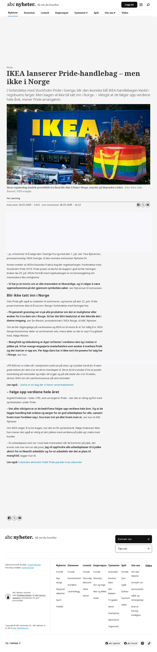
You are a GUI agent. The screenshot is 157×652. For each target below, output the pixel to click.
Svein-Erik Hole (28, 567)
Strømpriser (113, 613)
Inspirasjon (61, 12)
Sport (58, 600)
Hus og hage (99, 584)
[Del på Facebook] (138, 205)
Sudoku (124, 591)
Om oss (109, 12)
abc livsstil (132, 643)
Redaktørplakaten (24, 595)
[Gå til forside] (33, 4)
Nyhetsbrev (113, 619)
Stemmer (29, 12)
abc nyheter (114, 643)
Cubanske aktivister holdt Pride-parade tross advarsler (50, 462)
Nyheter (13, 12)
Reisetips (97, 578)
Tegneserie (113, 626)
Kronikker (72, 584)
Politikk (59, 606)
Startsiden (113, 571)
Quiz (123, 578)
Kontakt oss (125, 539)
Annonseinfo (137, 589)
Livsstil (45, 12)
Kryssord (125, 598)
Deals (96, 598)
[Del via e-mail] (148, 205)
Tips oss (122, 548)
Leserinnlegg (74, 591)
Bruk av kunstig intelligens (136, 610)
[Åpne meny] (141, 5)
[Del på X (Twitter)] (143, 205)
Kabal (124, 604)
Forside (59, 571)
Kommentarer (74, 578)
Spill (96, 12)
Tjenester (80, 12)
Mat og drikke (99, 591)
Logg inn (129, 4)
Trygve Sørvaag (34, 564)
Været (111, 606)
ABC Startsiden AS (20, 628)
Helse (85, 589)
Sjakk (123, 584)
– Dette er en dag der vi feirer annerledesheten (46, 384)
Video (125, 12)
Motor (86, 595)
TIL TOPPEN (11, 643)
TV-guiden (113, 600)
